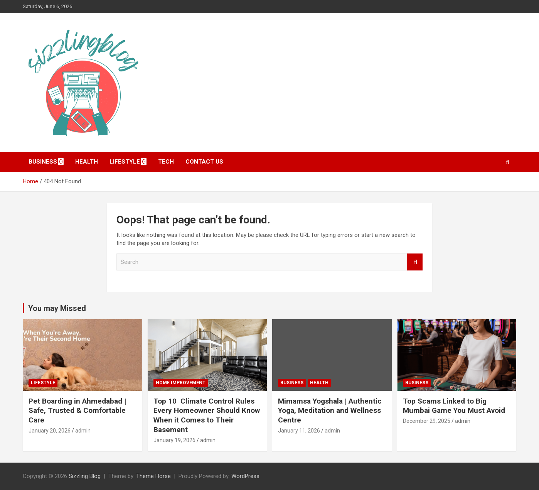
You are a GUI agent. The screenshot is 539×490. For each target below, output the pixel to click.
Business (43, 161)
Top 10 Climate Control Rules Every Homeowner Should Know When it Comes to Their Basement (206, 415)
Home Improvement (180, 382)
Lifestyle (124, 161)
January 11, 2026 (299, 430)
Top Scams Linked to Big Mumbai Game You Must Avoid (454, 406)
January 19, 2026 (174, 440)
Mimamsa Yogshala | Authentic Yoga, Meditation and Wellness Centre (330, 410)
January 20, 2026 (50, 430)
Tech (166, 161)
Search (415, 262)
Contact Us (204, 161)
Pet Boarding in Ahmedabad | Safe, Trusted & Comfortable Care (77, 410)
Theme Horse (153, 476)
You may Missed (57, 308)
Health (86, 161)
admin (83, 430)
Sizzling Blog (85, 476)
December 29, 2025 (426, 421)
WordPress (245, 476)
